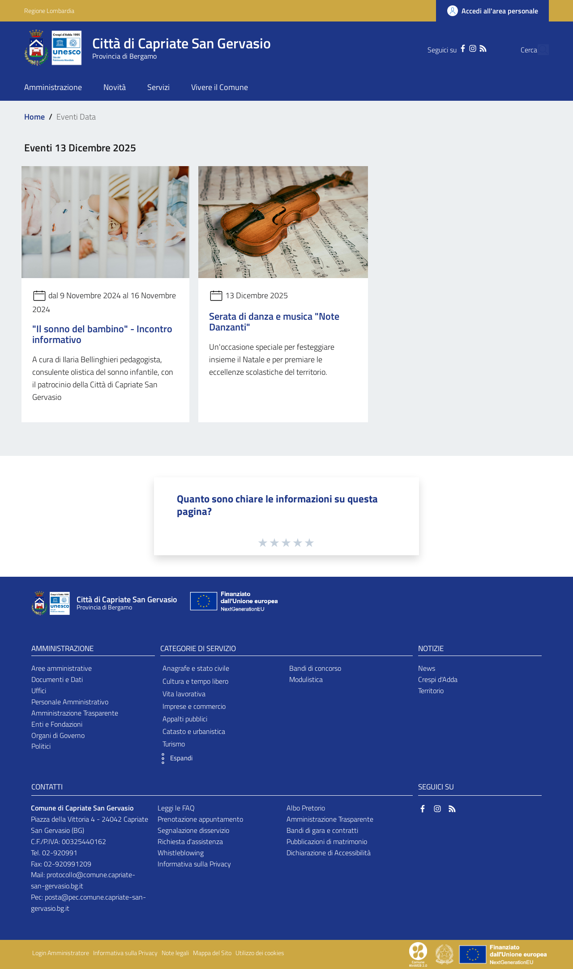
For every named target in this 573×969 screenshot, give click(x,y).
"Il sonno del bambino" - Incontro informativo (102, 334)
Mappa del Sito (212, 952)
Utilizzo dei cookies (259, 952)
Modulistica (306, 679)
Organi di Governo (58, 735)
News (426, 668)
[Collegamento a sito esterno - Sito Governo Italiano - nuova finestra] (445, 953)
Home (34, 117)
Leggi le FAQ (176, 807)
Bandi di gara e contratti (322, 830)
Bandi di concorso (315, 668)
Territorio (431, 690)
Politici (41, 746)
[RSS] (465, 47)
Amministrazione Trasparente (74, 712)
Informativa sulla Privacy (194, 863)
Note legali (175, 952)
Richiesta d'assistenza (190, 841)
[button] (174, 758)
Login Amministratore (60, 952)
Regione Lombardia (49, 10)
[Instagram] (455, 47)
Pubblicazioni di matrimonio (326, 841)
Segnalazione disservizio (193, 830)
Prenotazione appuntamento (200, 819)
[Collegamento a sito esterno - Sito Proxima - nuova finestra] (418, 953)
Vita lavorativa (183, 693)
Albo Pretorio (305, 807)
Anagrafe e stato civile (195, 668)
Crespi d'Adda (438, 679)
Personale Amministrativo (69, 701)
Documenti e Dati (57, 679)
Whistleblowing (181, 852)
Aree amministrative (61, 668)
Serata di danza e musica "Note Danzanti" (274, 321)
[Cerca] (538, 49)
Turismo (173, 743)
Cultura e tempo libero (195, 681)
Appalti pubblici (184, 718)
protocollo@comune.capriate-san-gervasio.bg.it (83, 880)
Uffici (38, 690)
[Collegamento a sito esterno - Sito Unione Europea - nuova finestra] (233, 603)
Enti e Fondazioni (56, 724)
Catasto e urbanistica (193, 731)
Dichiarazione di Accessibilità (328, 852)
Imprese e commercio (194, 706)
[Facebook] (445, 47)
